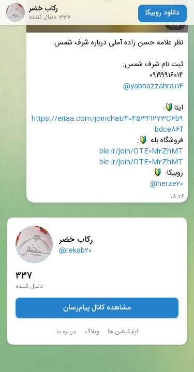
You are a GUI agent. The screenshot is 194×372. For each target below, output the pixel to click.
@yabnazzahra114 (153, 86)
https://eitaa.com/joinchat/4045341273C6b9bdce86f (107, 124)
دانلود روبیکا (162, 13)
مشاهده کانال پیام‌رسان (97, 308)
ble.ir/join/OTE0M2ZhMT (141, 151)
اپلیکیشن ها (123, 332)
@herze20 (166, 184)
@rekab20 (75, 250)
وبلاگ (91, 332)
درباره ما (66, 332)
